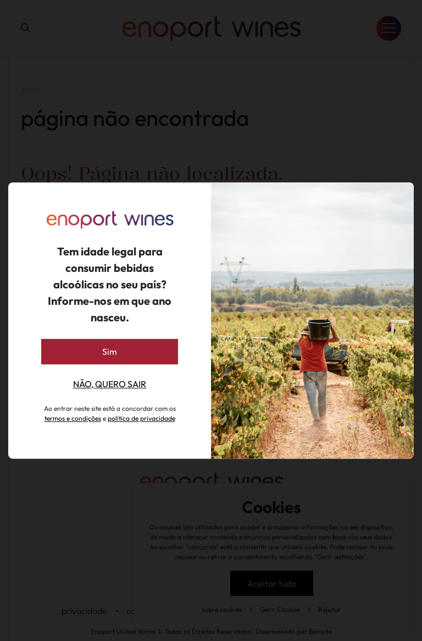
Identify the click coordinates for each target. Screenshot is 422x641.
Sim (109, 351)
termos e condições (73, 418)
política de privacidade (141, 418)
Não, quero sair (109, 383)
